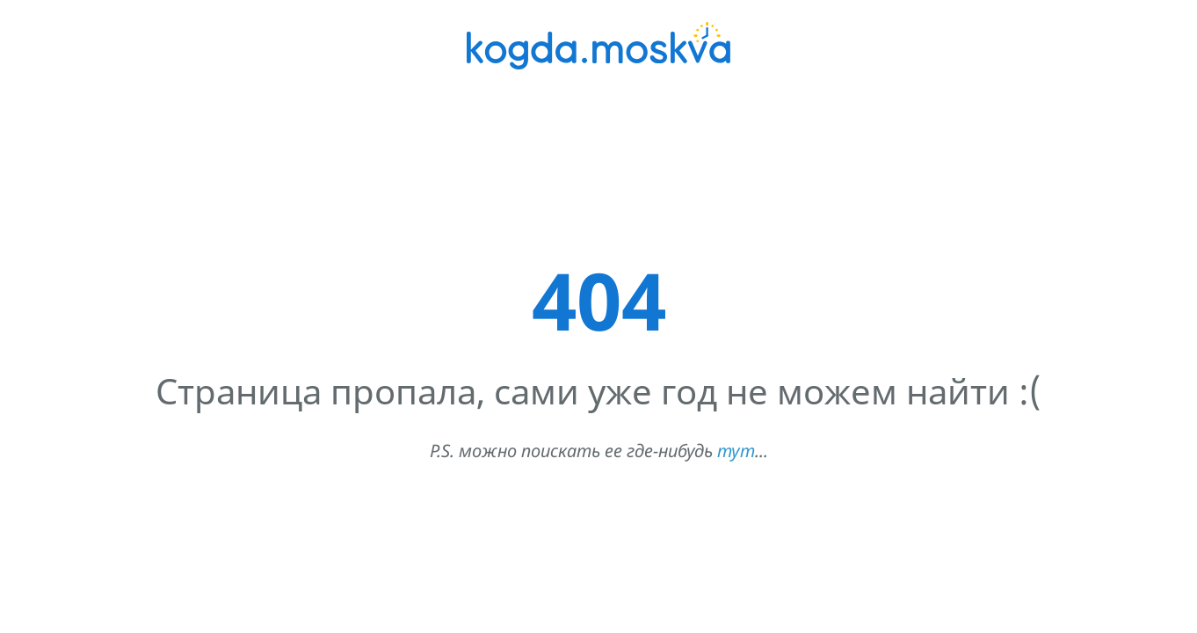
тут (736, 450)
